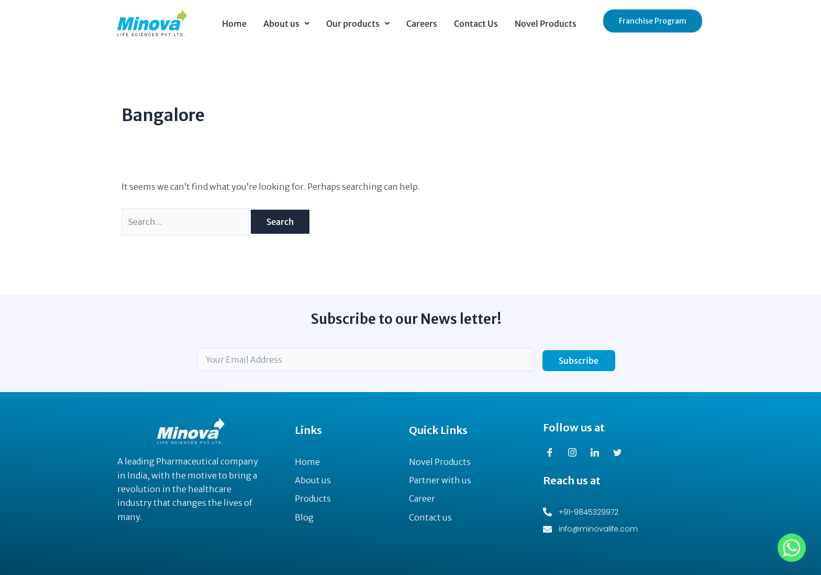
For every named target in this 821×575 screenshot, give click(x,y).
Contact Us (476, 23)
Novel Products (545, 23)
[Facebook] (553, 453)
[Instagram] (576, 453)
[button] (286, 23)
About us (286, 23)
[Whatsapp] (792, 548)
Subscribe (578, 360)
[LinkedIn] (598, 453)
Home (234, 23)
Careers (421, 23)
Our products (358, 23)
